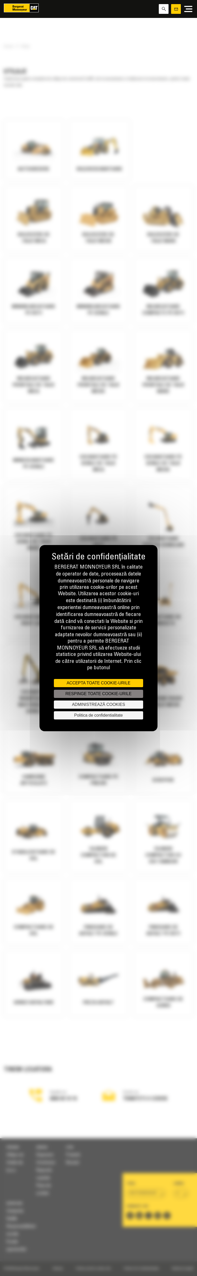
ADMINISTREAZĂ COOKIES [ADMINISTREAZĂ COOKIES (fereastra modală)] (98, 704)
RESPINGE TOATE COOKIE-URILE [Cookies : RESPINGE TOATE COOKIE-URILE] (98, 694)
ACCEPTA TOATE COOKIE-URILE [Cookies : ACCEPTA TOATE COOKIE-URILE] (99, 683)
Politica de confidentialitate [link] (98, 715)
